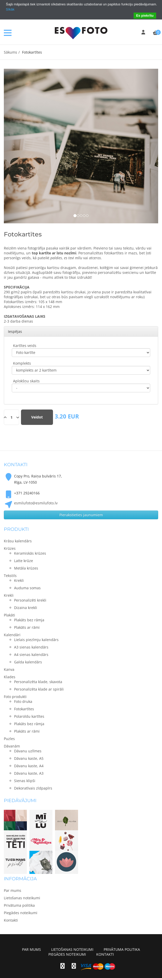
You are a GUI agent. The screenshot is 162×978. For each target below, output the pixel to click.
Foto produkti (15, 696)
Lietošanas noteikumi (22, 897)
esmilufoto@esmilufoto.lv (36, 503)
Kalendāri (12, 634)
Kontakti (11, 920)
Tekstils (10, 575)
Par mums (12, 890)
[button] (15, 146)
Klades (9, 676)
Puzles (9, 738)
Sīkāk (10, 9)
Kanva (9, 669)
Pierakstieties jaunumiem (81, 514)
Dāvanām (12, 746)
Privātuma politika (19, 905)
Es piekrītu (145, 15)
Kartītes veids (24, 345)
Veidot (37, 417)
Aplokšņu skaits (26, 380)
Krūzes (10, 548)
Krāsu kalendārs (18, 540)
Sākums (10, 52)
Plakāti (9, 615)
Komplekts (22, 363)
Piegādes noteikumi (20, 912)
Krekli (9, 595)
